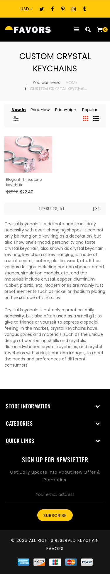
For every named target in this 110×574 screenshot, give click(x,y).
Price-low (40, 110)
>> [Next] (97, 209)
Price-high (65, 110)
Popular (89, 110)
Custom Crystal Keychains (59, 89)
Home (71, 82)
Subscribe (55, 515)
